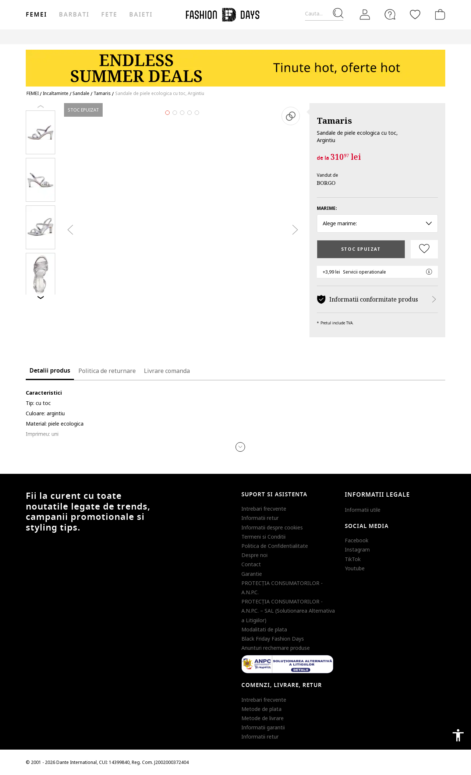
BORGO (326, 182)
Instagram (357, 549)
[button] (240, 447)
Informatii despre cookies (272, 527)
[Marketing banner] (235, 64)
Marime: (327, 208)
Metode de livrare (262, 718)
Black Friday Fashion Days (272, 638)
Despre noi (254, 555)
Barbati (74, 14)
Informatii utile (362, 509)
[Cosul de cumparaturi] (438, 14)
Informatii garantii (263, 727)
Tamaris (334, 120)
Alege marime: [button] (377, 223)
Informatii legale (377, 494)
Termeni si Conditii (263, 536)
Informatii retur (260, 517)
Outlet (366, 36)
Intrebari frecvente (263, 508)
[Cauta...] (324, 13)
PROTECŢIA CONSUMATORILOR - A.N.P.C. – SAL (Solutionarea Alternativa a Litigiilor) (288, 610)
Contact (251, 564)
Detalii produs (49, 370)
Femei (36, 14)
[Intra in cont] (365, 14)
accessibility (458, 735)
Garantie (251, 573)
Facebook (356, 540)
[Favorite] (415, 14)
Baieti (141, 14)
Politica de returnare (107, 371)
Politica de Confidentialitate (274, 545)
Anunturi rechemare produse (275, 647)
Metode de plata (261, 708)
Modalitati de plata (264, 629)
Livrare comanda (167, 371)
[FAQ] (390, 14)
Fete (109, 14)
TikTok (353, 559)
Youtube (355, 568)
